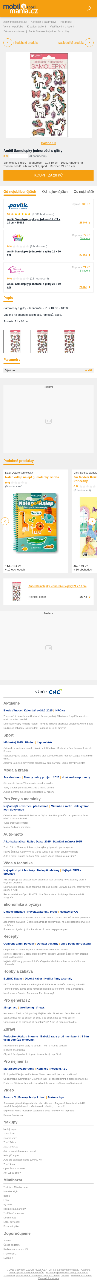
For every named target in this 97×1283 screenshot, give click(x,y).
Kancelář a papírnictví (43, 21)
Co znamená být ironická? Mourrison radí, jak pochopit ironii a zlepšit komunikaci (45, 1079)
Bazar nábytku (10, 1226)
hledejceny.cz (10, 1129)
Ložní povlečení (11, 1222)
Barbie (6, 1195)
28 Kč (83, 222)
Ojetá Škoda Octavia (14, 1168)
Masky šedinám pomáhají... (17, 827)
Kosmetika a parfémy (14, 1209)
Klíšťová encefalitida (14, 1050)
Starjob (7, 1240)
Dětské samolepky (14, 31)
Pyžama (7, 1204)
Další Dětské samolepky (19, 472)
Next (92, 521)
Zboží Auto (9, 1164)
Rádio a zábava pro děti (15, 1249)
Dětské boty (9, 1217)
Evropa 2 (8, 1258)
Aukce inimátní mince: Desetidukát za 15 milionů (28, 792)
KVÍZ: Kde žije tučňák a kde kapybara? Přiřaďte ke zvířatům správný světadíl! (44, 984)
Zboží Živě (8, 1133)
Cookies (65, 1275)
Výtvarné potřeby (13, 26)
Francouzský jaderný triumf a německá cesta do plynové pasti (35, 929)
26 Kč (83, 287)
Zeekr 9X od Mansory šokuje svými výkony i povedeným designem (38, 847)
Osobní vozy (10, 1138)
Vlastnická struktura (48, 1278)
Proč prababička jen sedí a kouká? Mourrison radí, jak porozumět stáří (40, 1074)
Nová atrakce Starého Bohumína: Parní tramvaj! (28, 993)
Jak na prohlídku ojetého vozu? (19, 1151)
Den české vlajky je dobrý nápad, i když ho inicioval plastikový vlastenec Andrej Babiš (48, 723)
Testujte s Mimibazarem (15, 1187)
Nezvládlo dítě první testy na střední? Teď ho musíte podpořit (35, 1045)
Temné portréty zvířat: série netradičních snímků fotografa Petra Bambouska (43, 988)
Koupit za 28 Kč (48, 175)
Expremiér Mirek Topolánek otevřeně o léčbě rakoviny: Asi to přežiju (38, 1110)
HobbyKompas (11, 1155)
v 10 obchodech (15, 569)
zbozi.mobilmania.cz (15, 21)
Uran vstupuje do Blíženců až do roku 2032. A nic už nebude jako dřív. (40, 1022)
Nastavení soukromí (81, 1275)
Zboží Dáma (9, 1142)
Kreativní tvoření (36, 26)
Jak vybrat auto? (12, 1172)
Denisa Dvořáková (13, 1115)
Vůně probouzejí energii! (16, 822)
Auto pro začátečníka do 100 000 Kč (22, 1159)
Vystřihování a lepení (62, 26)
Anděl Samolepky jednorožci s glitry (33, 150)
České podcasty (11, 1245)
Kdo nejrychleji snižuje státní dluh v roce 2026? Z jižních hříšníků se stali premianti (46, 917)
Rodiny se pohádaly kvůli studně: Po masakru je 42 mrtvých (34, 728)
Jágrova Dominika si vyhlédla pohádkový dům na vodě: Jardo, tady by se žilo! (44, 763)
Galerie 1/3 (48, 143)
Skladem (85, 238)
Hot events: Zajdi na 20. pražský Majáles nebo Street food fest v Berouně (41, 1013)
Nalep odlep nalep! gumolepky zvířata (32, 477)
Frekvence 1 (10, 1253)
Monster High (10, 1191)
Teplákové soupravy (13, 1213)
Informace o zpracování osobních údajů (38, 1275)
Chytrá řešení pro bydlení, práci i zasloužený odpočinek (32, 1054)
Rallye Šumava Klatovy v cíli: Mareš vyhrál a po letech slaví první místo (40, 851)
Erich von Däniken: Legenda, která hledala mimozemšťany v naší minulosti (42, 1083)
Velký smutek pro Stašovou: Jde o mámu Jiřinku (28, 787)
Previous (5, 521)
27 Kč (83, 255)
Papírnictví (66, 21)
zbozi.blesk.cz (10, 1146)
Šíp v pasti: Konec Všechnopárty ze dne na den (28, 783)
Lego (6, 1200)
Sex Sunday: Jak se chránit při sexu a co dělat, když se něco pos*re (39, 1017)
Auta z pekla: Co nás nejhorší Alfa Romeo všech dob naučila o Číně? (39, 856)
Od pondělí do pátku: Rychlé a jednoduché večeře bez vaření (35, 949)
